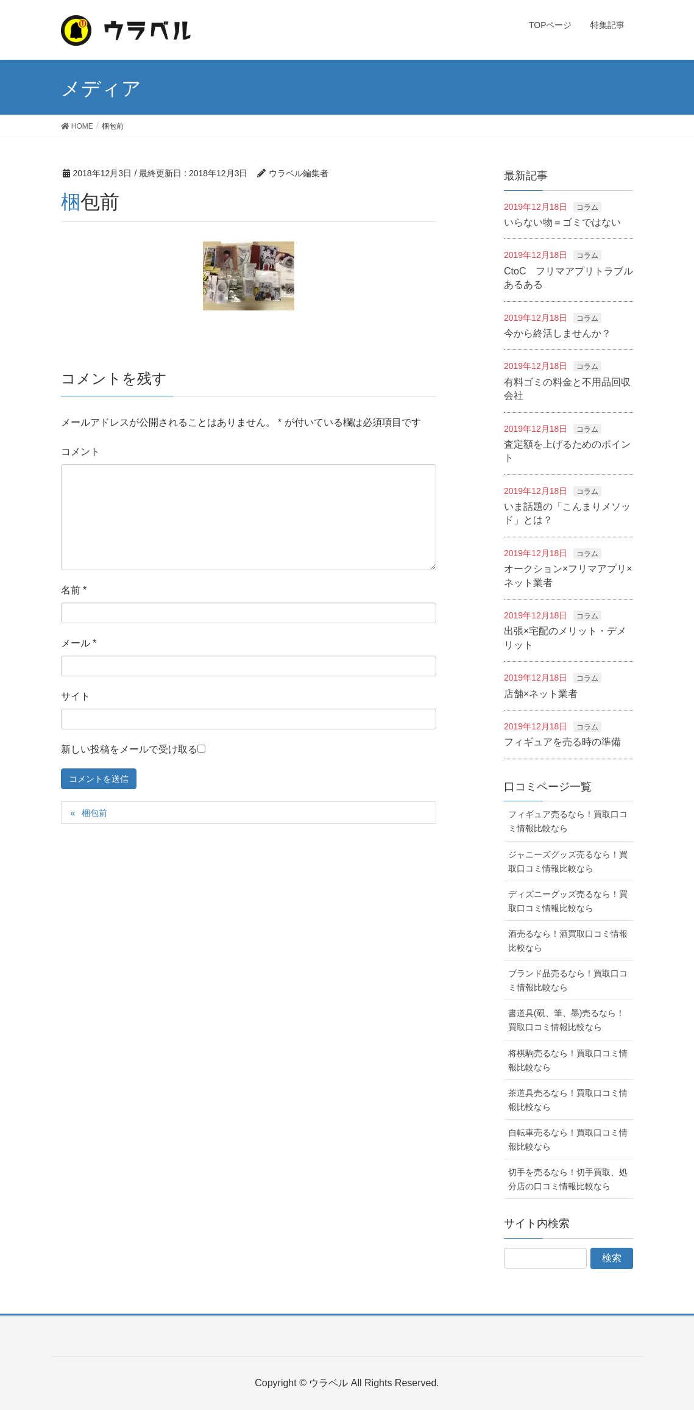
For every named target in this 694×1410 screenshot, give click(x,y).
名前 (74, 590)
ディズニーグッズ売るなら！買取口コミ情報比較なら (568, 901)
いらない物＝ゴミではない (562, 222)
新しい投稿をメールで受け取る (129, 749)
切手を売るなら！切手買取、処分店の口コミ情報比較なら (568, 1179)
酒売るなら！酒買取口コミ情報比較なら (568, 941)
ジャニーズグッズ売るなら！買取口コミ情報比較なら (568, 861)
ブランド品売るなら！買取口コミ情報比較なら (568, 980)
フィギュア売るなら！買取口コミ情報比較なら (568, 821)
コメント (80, 451)
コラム (587, 207)
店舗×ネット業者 (541, 694)
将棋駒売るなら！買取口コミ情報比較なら (568, 1060)
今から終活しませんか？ (557, 333)
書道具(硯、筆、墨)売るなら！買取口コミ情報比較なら (566, 1020)
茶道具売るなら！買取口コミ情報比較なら (568, 1100)
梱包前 (94, 813)
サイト (75, 696)
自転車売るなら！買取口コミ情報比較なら (568, 1139)
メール (79, 643)
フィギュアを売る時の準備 (562, 742)
